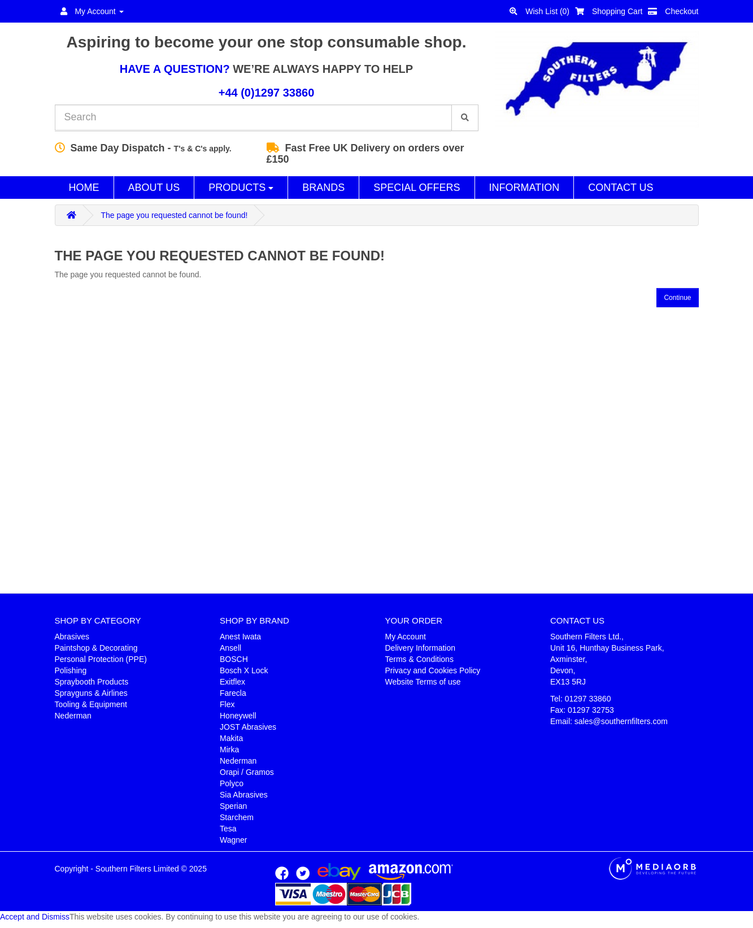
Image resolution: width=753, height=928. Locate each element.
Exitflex (232, 681)
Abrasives (72, 636)
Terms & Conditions (419, 659)
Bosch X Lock (244, 670)
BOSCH (234, 659)
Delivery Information (420, 647)
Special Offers (416, 187)
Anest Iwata (240, 636)
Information (524, 187)
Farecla (233, 693)
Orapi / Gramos (247, 772)
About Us (154, 187)
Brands (323, 187)
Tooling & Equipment (91, 704)
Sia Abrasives (244, 794)
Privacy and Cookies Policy (433, 670)
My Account (405, 636)
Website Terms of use (423, 681)
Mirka (229, 749)
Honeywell (238, 715)
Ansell (230, 647)
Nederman (73, 715)
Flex (227, 704)
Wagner (233, 839)
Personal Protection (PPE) (101, 659)
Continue (677, 298)
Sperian (233, 806)
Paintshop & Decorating (96, 647)
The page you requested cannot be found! (174, 215)
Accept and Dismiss (34, 916)
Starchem (237, 817)
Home (84, 187)
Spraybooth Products (92, 681)
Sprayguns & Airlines (91, 693)
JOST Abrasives (248, 726)
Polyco (231, 783)
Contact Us (620, 187)
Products (240, 187)
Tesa (228, 828)
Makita (231, 738)
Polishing (71, 670)
